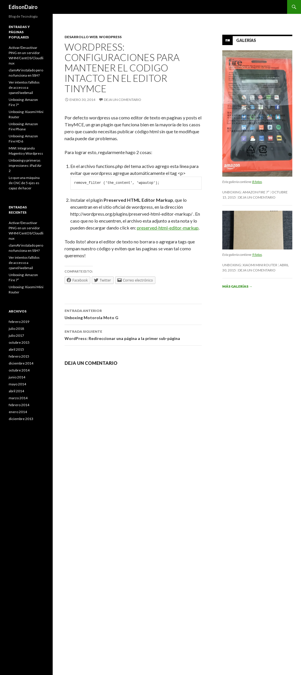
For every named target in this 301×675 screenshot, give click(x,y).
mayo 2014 (17, 384)
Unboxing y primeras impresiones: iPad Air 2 (25, 165)
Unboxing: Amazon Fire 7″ (245, 192)
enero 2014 (18, 412)
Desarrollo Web (81, 37)
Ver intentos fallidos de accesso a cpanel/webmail (24, 87)
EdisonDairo (23, 7)
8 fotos (257, 182)
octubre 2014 (19, 370)
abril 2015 (16, 349)
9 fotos (257, 254)
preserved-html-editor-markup (168, 227)
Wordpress (110, 37)
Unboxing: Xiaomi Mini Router (249, 265)
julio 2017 (16, 335)
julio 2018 (16, 328)
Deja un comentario (122, 99)
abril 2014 (16, 391)
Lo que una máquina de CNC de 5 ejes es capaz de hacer (24, 182)
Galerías (246, 40)
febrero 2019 (19, 321)
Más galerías (237, 286)
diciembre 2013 (21, 419)
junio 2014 (17, 377)
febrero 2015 (19, 356)
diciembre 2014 (21, 363)
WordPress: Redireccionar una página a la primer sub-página (133, 334)
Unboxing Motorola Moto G (133, 313)
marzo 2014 (18, 398)
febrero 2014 (19, 405)
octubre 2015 (19, 342)
